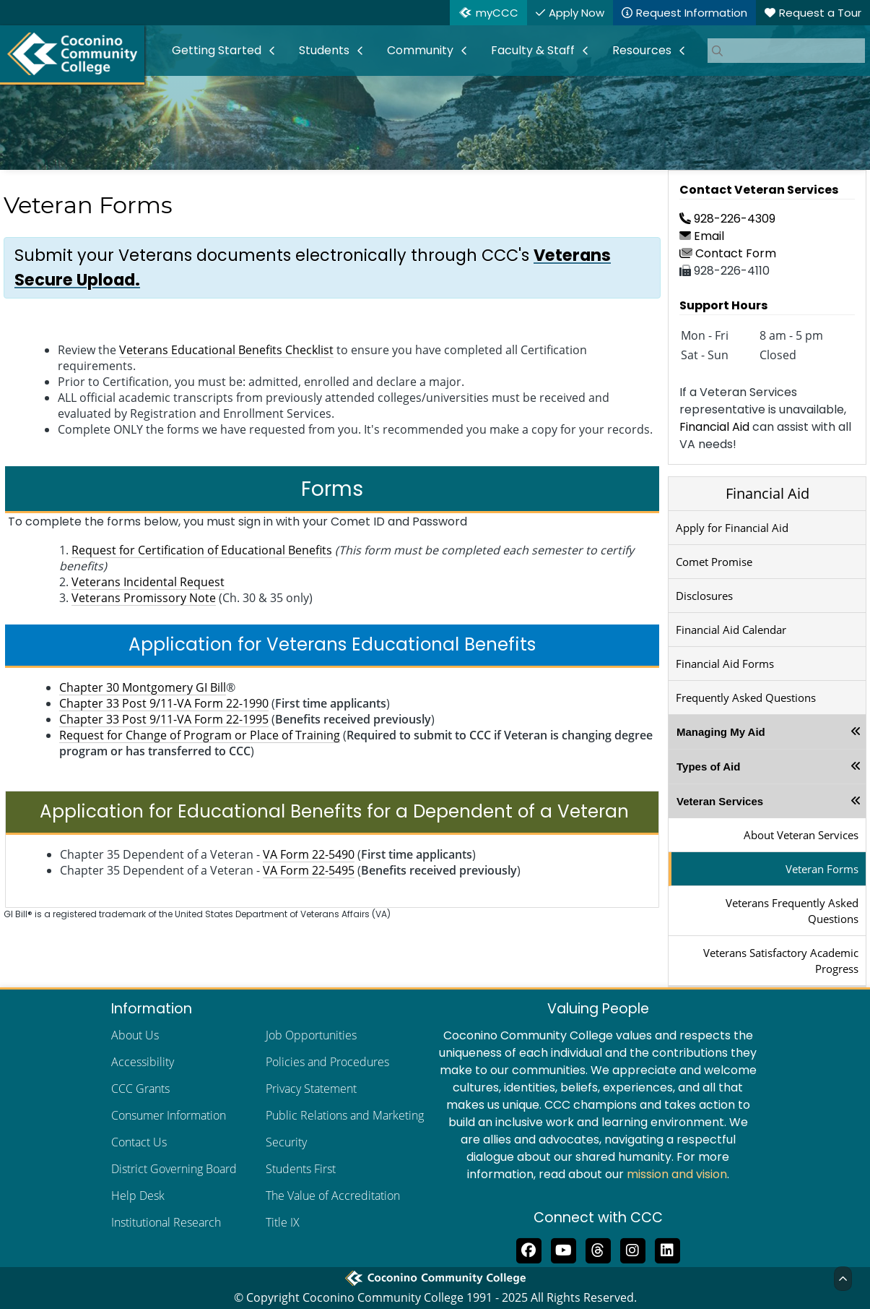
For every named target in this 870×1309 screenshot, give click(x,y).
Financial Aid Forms (725, 663)
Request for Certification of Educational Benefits (201, 550)
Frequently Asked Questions (746, 697)
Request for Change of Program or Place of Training (199, 735)
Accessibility (142, 1062)
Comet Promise (714, 561)
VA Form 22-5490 (308, 854)
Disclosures (704, 595)
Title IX (283, 1222)
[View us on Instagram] (632, 1249)
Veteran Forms (822, 869)
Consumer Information (168, 1115)
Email (701, 236)
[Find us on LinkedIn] (667, 1249)
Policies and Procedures (327, 1062)
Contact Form (727, 253)
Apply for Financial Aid (732, 527)
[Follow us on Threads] (598, 1249)
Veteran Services (720, 801)
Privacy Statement (311, 1088)
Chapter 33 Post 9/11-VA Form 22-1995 (164, 719)
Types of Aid (708, 766)
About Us (135, 1035)
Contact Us (139, 1142)
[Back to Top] (843, 1278)
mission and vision (677, 1174)
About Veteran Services (801, 835)
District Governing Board (174, 1169)
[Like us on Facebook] (528, 1249)
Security (286, 1142)
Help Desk (138, 1195)
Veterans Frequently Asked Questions (792, 911)
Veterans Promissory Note (143, 598)
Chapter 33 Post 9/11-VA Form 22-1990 (164, 703)
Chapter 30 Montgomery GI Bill (142, 687)
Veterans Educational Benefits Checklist (226, 350)
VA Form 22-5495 (308, 870)
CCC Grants (140, 1088)
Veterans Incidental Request (148, 582)
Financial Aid (714, 427)
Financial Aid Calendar (731, 629)
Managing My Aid (721, 732)
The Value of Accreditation (333, 1195)
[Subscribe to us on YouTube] (563, 1249)
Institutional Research (166, 1222)
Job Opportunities (311, 1035)
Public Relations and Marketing (345, 1115)
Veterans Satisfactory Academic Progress (780, 960)
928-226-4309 (727, 218)
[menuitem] (223, 50)
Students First (301, 1169)
